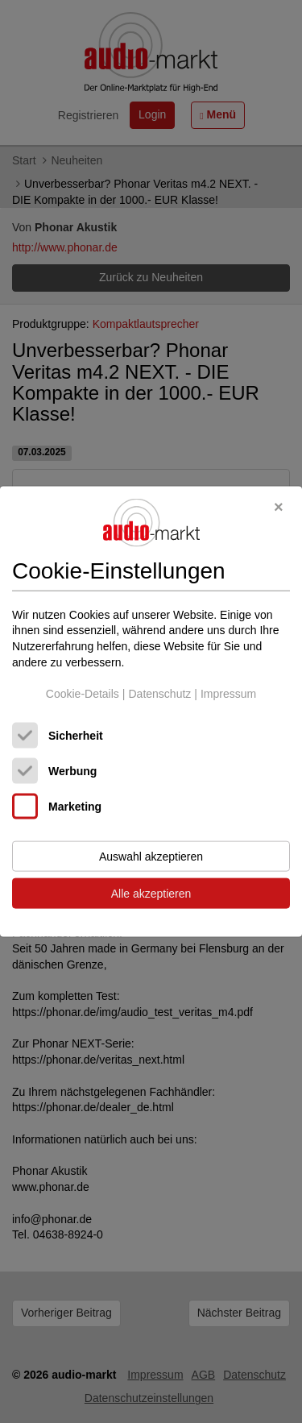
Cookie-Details (82, 693)
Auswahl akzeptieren (151, 855)
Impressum (228, 693)
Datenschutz (159, 693)
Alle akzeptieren (151, 892)
